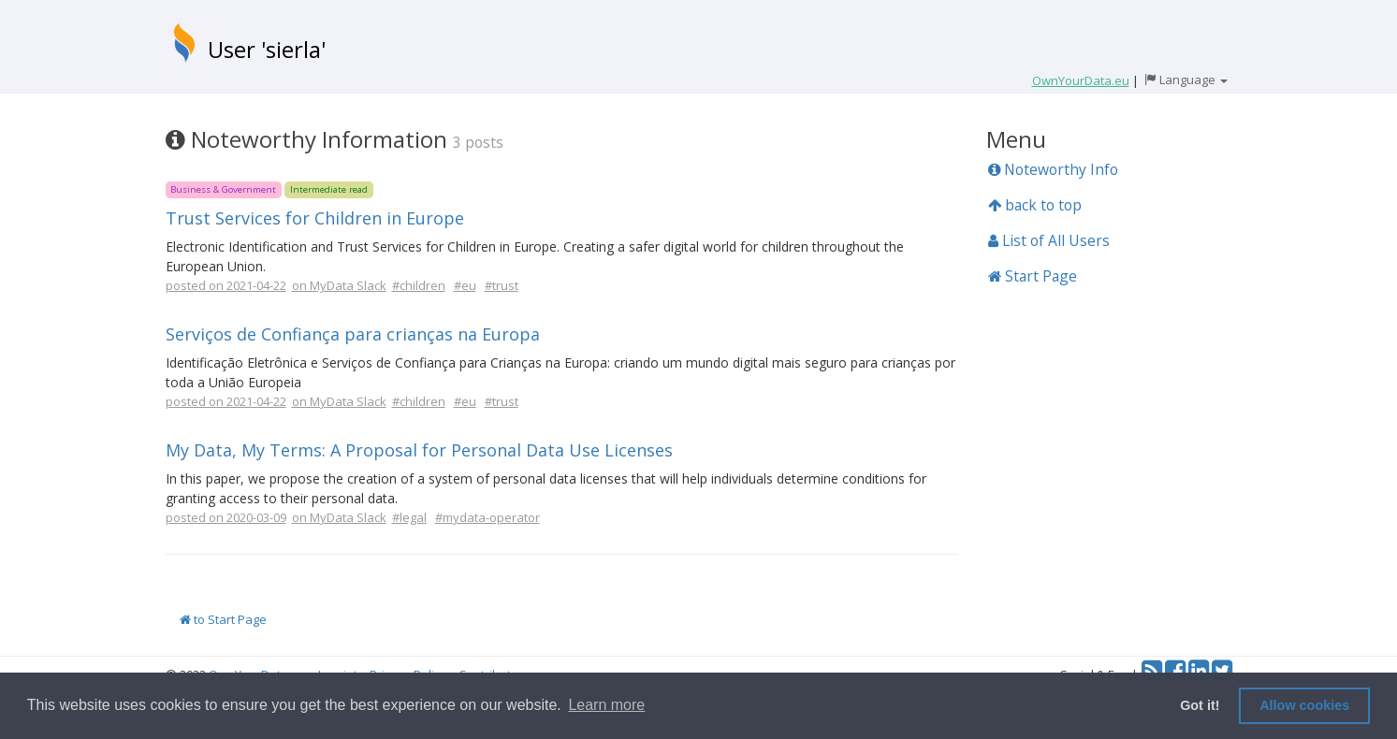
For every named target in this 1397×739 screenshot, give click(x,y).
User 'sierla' (267, 49)
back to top (1035, 205)
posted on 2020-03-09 (226, 517)
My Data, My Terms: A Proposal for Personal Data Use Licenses (419, 450)
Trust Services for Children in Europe (315, 218)
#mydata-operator (487, 517)
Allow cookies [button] (1304, 705)
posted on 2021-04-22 (226, 285)
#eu (465, 285)
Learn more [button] (606, 705)
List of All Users (1049, 240)
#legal (409, 517)
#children (418, 285)
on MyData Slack (339, 285)
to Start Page (223, 619)
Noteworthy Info (1053, 169)
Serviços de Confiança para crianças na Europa (353, 334)
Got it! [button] (1199, 705)
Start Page (1032, 276)
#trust (501, 285)
